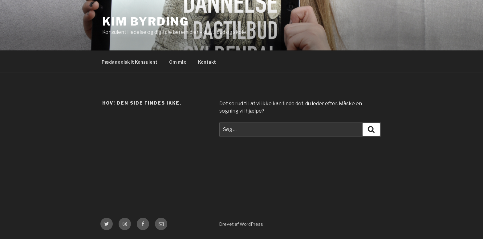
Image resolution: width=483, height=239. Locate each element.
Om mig (177, 62)
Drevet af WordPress (241, 224)
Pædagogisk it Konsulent (129, 62)
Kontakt (207, 62)
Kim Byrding (145, 21)
